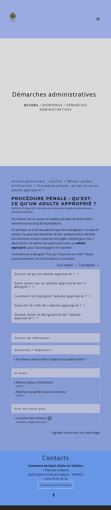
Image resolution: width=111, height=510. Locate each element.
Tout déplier (89, 265)
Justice (56, 181)
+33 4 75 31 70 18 (55, 479)
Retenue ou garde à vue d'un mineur (41, 392)
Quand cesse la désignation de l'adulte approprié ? (47, 316)
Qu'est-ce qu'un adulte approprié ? (45, 274)
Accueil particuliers (28, 181)
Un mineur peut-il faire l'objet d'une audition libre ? (51, 359)
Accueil (31, 105)
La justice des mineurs (34, 418)
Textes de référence (31, 338)
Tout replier (67, 265)
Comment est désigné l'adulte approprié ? (51, 296)
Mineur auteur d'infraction (34, 382)
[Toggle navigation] (98, 19)
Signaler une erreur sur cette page (76, 433)
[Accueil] (14, 19)
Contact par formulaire (55, 485)
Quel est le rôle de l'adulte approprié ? (48, 305)
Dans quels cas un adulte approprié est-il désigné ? (50, 285)
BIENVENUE (53, 105)
